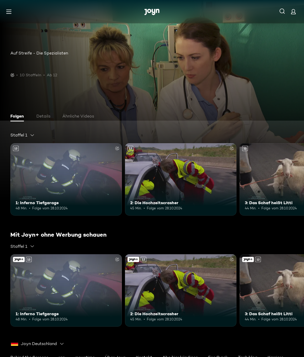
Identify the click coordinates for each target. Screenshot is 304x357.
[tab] (18, 116)
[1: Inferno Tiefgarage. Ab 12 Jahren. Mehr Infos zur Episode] (66, 179)
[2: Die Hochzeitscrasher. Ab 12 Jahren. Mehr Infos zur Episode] (180, 179)
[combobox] (22, 135)
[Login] (293, 11)
